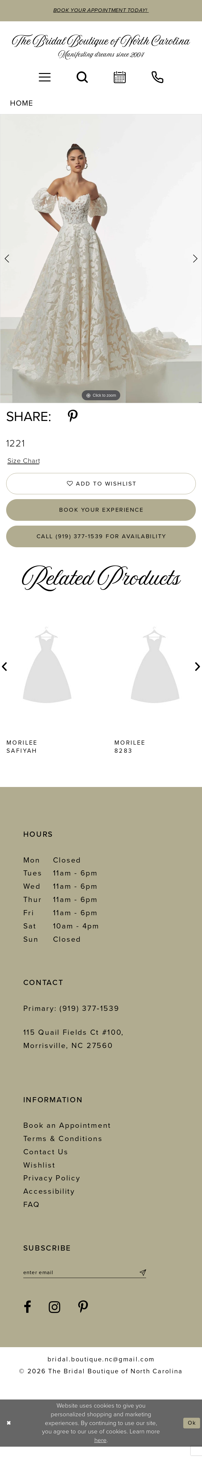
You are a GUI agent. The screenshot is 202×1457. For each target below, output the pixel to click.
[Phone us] (157, 78)
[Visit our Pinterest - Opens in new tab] (83, 1318)
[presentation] (47, 676)
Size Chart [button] (25, 461)
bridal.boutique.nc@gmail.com (101, 1370)
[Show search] (82, 78)
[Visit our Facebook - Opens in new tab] (28, 1318)
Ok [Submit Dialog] (191, 1433)
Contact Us (46, 1161)
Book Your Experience (101, 515)
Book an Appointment (67, 1134)
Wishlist (39, 1174)
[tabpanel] (101, 259)
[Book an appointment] (120, 78)
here (100, 1450)
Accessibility (49, 1200)
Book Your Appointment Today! (101, 10)
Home (21, 104)
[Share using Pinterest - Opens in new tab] (73, 417)
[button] (45, 78)
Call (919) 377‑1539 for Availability (101, 544)
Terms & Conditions (63, 1148)
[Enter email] (84, 1283)
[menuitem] (45, 78)
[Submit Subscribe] (142, 1283)
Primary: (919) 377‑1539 (71, 1017)
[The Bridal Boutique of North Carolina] (101, 47)
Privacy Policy (51, 1187)
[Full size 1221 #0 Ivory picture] (101, 259)
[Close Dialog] (9, 1433)
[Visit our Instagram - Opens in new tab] (55, 1318)
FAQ (31, 1214)
